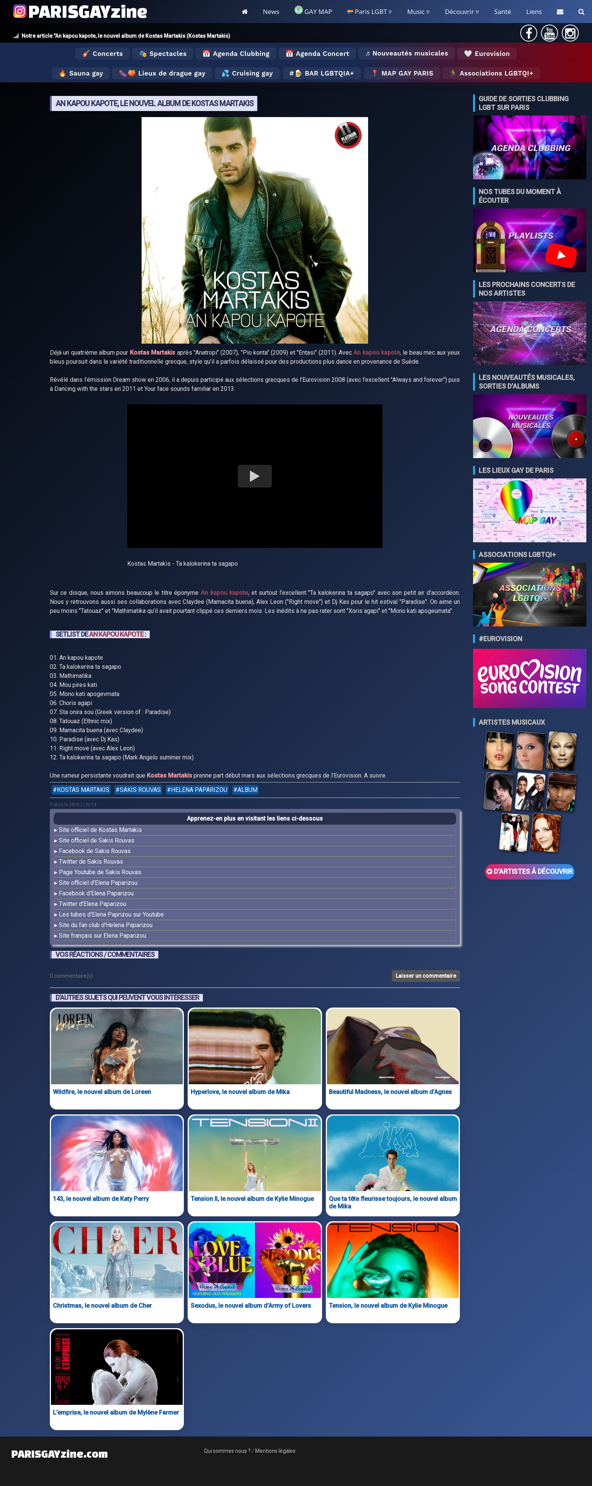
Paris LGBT (367, 11)
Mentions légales (275, 1451)
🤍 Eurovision (487, 53)
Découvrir (459, 11)
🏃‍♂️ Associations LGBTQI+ (491, 73)
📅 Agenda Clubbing (235, 53)
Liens (534, 11)
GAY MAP (313, 11)
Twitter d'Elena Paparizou (92, 903)
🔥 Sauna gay (81, 73)
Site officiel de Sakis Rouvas (96, 840)
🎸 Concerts (102, 53)
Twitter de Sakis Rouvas (91, 861)
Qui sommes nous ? (227, 1451)
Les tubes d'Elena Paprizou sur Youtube (111, 914)
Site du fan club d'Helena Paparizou (106, 925)
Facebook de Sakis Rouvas (95, 851)
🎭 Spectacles (163, 53)
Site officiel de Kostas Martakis (100, 829)
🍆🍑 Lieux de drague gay (162, 73)
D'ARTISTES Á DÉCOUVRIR (530, 871)
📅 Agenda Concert (317, 53)
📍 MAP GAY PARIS (402, 73)
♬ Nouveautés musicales (406, 53)
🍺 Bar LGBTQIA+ (324, 73)
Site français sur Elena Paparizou (102, 935)
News (271, 11)
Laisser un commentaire (426, 976)
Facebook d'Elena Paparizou (96, 893)
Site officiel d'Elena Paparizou (98, 882)
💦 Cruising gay (247, 73)
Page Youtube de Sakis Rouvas (100, 872)
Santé (502, 11)
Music (415, 11)
